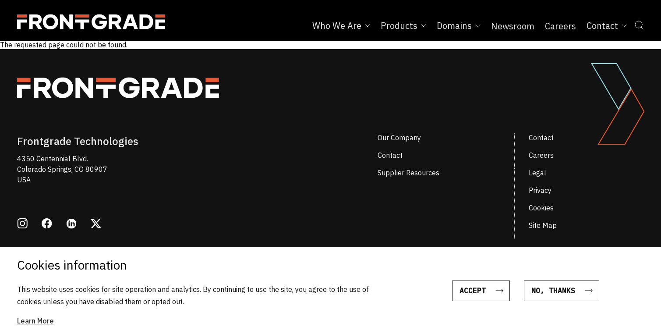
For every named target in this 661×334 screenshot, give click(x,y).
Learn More (35, 326)
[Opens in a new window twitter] (96, 224)
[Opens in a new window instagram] (22, 224)
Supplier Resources (408, 172)
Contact (541, 137)
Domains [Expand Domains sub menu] (459, 26)
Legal (537, 172)
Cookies (541, 207)
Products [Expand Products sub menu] (403, 26)
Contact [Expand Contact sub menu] (607, 26)
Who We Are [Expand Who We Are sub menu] (341, 26)
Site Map (543, 225)
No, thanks (553, 296)
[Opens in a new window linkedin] (71, 225)
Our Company (399, 137)
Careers (560, 26)
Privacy (540, 190)
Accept (473, 296)
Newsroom (512, 26)
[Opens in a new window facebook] (47, 224)
